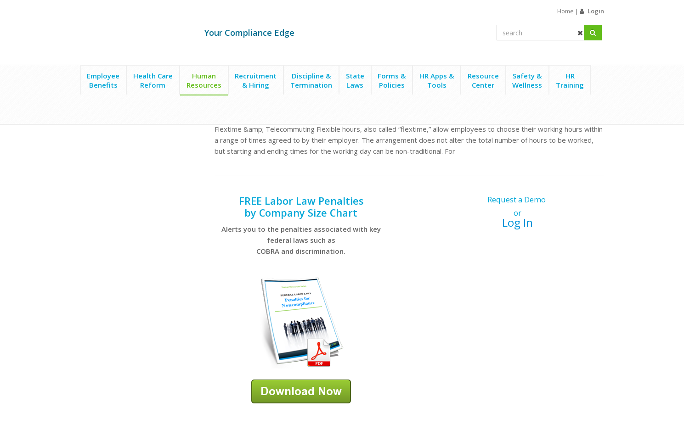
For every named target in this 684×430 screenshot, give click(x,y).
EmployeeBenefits (103, 80)
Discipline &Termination (311, 80)
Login (596, 11)
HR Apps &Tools (436, 80)
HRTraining (570, 80)
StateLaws (355, 80)
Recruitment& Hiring (256, 80)
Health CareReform (153, 80)
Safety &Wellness (527, 80)
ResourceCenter (483, 80)
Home (565, 11)
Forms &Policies (392, 80)
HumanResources (204, 80)
